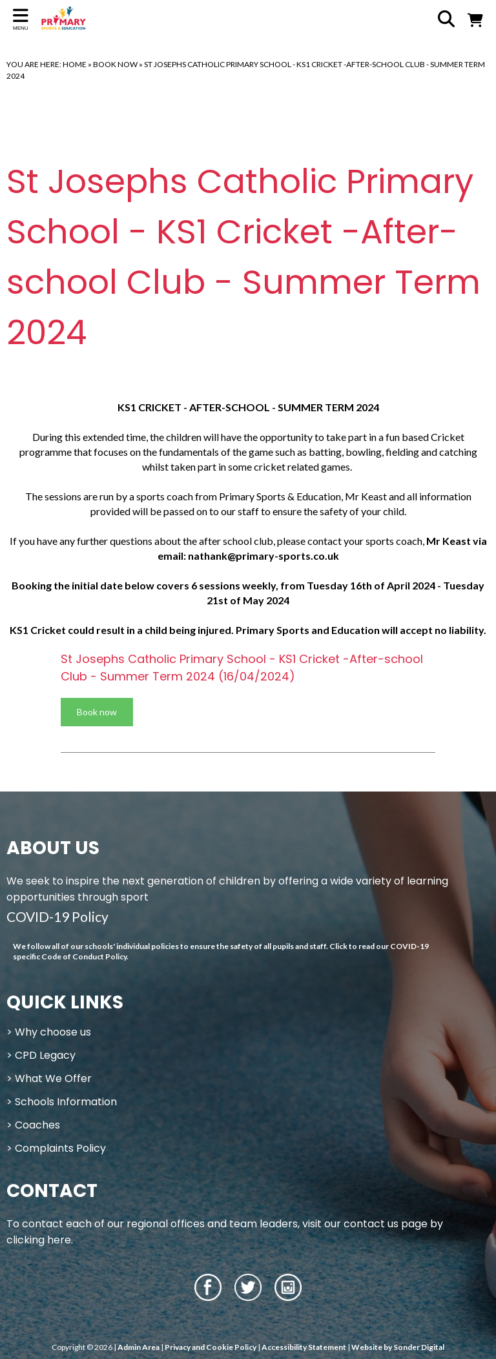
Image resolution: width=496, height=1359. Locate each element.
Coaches (37, 1125)
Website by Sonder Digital (397, 1347)
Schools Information (66, 1101)
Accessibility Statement (304, 1347)
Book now (97, 711)
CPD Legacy (45, 1055)
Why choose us (53, 1032)
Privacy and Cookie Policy (210, 1347)
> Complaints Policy (56, 1148)
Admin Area (139, 1347)
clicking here (38, 1239)
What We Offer (53, 1078)
